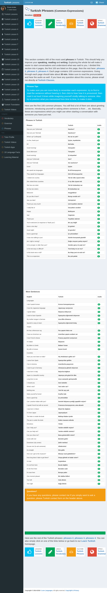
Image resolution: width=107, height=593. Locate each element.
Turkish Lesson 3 (10, 24)
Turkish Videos (9, 110)
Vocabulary (7, 118)
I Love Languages (47, 590)
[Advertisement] (65, 44)
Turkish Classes (12, 9)
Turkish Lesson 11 (10, 64)
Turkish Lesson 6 (10, 39)
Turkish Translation (11, 105)
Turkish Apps (8, 147)
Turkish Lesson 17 (10, 95)
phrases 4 (43, 71)
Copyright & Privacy (72, 590)
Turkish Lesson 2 (10, 19)
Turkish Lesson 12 (10, 69)
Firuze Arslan (11, 7)
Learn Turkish (88, 541)
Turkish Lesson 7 (10, 44)
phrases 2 (69, 538)
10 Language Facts (11, 152)
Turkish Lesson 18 (10, 100)
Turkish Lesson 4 (10, 29)
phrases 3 (32, 71)
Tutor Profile (8, 137)
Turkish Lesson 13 (10, 74)
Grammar (7, 123)
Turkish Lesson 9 (10, 54)
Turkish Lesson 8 (10, 49)
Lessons (11, 2)
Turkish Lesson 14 (10, 79)
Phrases (6, 128)
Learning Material (10, 157)
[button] (28, 2)
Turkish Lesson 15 (10, 85)
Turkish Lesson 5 (10, 34)
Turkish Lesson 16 (10, 90)
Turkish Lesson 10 (10, 59)
